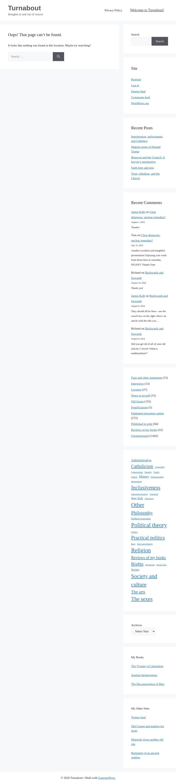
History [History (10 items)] (144, 476)
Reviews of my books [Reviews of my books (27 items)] (148, 557)
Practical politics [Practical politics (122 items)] (148, 537)
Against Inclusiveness (144, 675)
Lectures (136, 389)
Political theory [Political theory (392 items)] (149, 525)
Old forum (137, 401)
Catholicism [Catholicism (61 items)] (142, 466)
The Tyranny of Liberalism (147, 666)
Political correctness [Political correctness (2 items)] (141, 518)
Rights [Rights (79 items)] (137, 563)
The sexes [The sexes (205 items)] (142, 599)
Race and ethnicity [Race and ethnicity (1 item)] (145, 544)
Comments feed (140, 97)
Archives (136, 625)
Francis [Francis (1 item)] (134, 477)
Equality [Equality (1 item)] (148, 472)
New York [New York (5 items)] (137, 498)
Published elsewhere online (147, 413)
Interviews (137, 383)
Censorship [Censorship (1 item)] (159, 467)
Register (136, 79)
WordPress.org (140, 103)
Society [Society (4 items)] (135, 569)
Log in (135, 85)
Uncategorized (140, 435)
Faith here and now (142, 167)
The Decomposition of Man (147, 684)
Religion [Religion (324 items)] (141, 550)
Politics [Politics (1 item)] (134, 532)
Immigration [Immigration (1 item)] (136, 481)
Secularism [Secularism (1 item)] (149, 565)
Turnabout (24, 8)
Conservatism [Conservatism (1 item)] (137, 472)
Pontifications (139, 407)
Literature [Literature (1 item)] (154, 494)
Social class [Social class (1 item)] (161, 565)
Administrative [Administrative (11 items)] (141, 460)
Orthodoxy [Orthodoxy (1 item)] (149, 498)
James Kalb (138, 212)
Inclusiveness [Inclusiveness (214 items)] (145, 488)
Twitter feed (138, 717)
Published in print (142, 424)
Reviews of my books (144, 429)
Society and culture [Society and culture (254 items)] (144, 580)
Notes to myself (140, 395)
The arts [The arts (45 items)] (138, 591)
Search (135, 34)
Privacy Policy (113, 10)
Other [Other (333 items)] (137, 505)
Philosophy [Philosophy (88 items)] (142, 512)
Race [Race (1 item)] (133, 544)
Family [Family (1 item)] (156, 472)
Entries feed (138, 91)
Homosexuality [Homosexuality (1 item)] (157, 477)
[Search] (58, 56)
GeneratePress (106, 777)
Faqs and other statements (146, 377)
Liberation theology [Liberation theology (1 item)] (139, 494)
